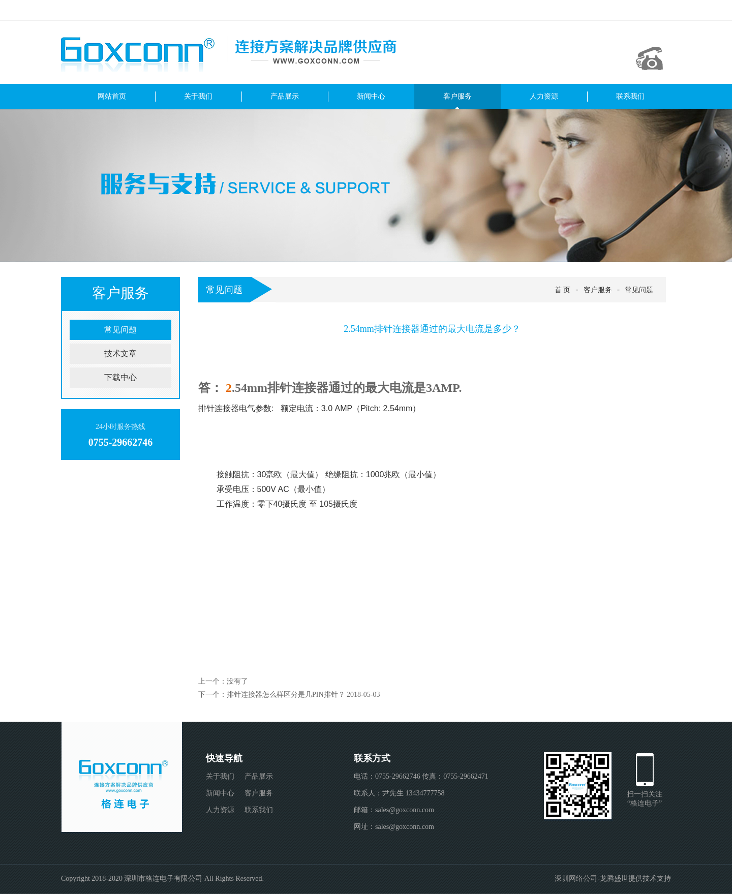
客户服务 (457, 96)
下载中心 (120, 377)
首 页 (563, 290)
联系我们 (630, 96)
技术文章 (120, 353)
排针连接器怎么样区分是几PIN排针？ (286, 694)
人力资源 (544, 96)
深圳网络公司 (576, 878)
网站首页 (112, 96)
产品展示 (284, 96)
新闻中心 (371, 96)
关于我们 (198, 96)
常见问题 (120, 329)
